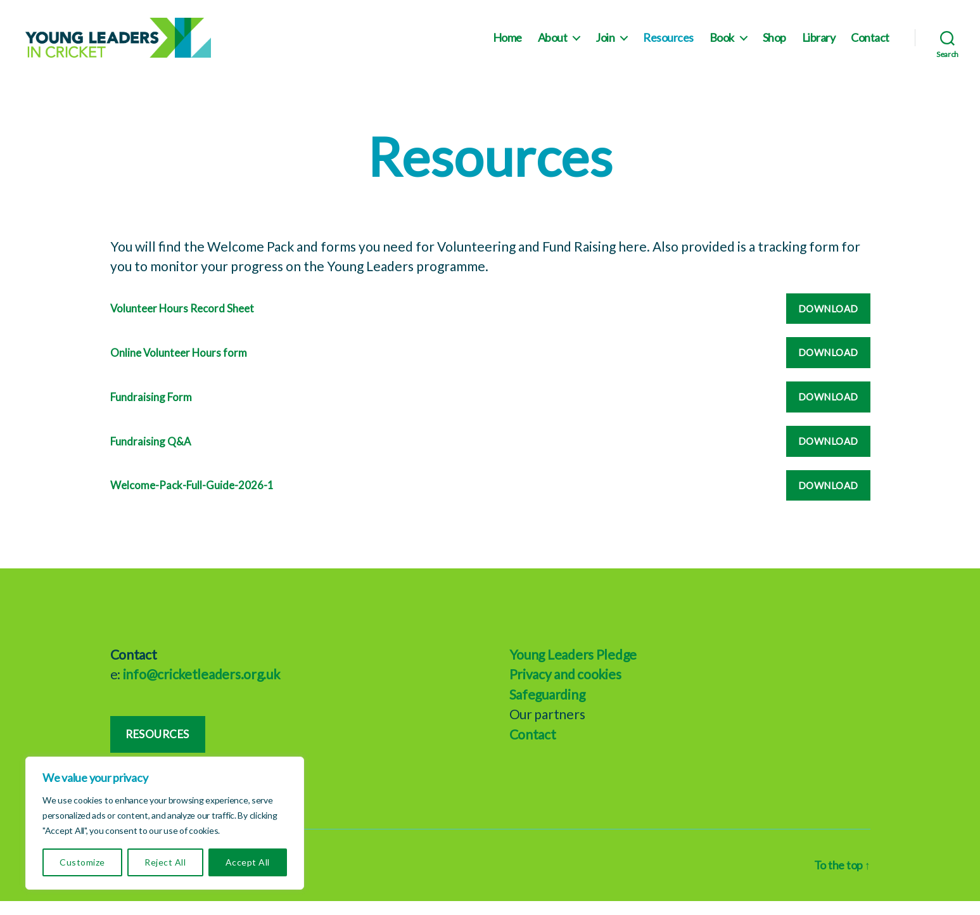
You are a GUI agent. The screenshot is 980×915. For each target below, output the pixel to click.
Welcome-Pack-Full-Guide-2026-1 (192, 499)
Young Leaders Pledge (573, 668)
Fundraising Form (151, 411)
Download (828, 322)
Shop (774, 44)
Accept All (248, 862)
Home (507, 44)
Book (722, 44)
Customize (82, 862)
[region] (164, 823)
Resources (668, 44)
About (553, 44)
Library (819, 44)
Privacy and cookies (565, 688)
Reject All (165, 862)
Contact (870, 44)
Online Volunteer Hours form (178, 366)
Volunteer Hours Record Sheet (182, 323)
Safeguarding (547, 708)
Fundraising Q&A (150, 455)
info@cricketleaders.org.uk (201, 688)
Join (604, 44)
